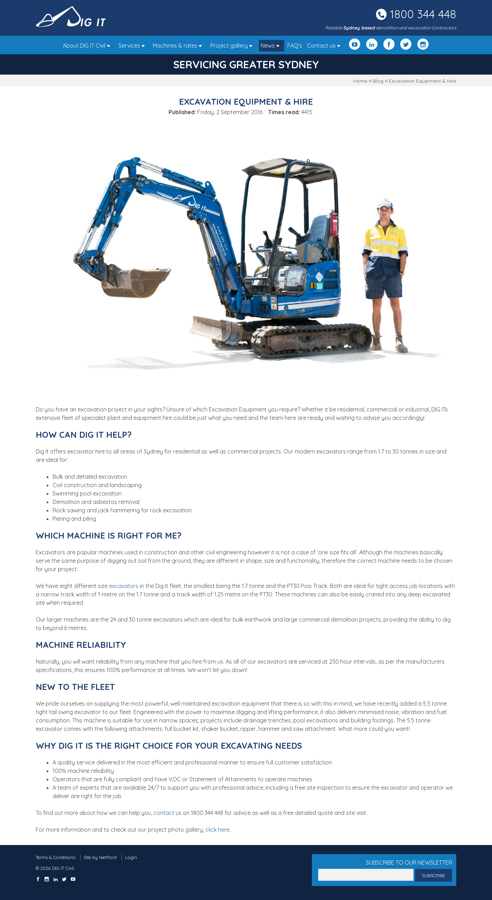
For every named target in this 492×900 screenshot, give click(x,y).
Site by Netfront (100, 857)
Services (133, 45)
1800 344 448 (423, 14)
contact (163, 812)
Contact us (325, 45)
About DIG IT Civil (88, 45)
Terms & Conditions (55, 857)
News (272, 45)
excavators (123, 585)
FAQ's (294, 45)
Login (131, 857)
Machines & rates (179, 45)
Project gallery (233, 45)
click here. (218, 829)
